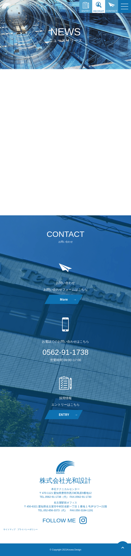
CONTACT (111, 7)
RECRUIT (98, 7)
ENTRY (86, 7)
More (68, 299)
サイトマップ (9, 529)
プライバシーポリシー (27, 529)
